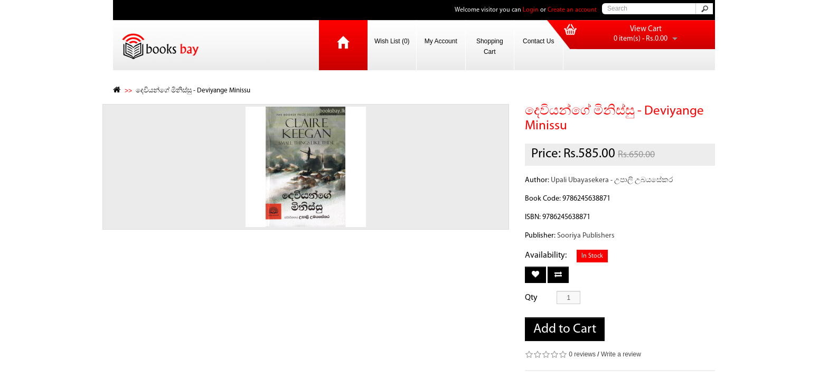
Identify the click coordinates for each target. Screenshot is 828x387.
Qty (531, 298)
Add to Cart (564, 329)
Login (531, 10)
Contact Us (538, 41)
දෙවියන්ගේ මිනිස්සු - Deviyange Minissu (193, 90)
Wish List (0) (392, 41)
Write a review (621, 354)
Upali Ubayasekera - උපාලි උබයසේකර (612, 180)
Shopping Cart (489, 46)
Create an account (572, 10)
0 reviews (582, 354)
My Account (441, 41)
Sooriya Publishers (586, 236)
